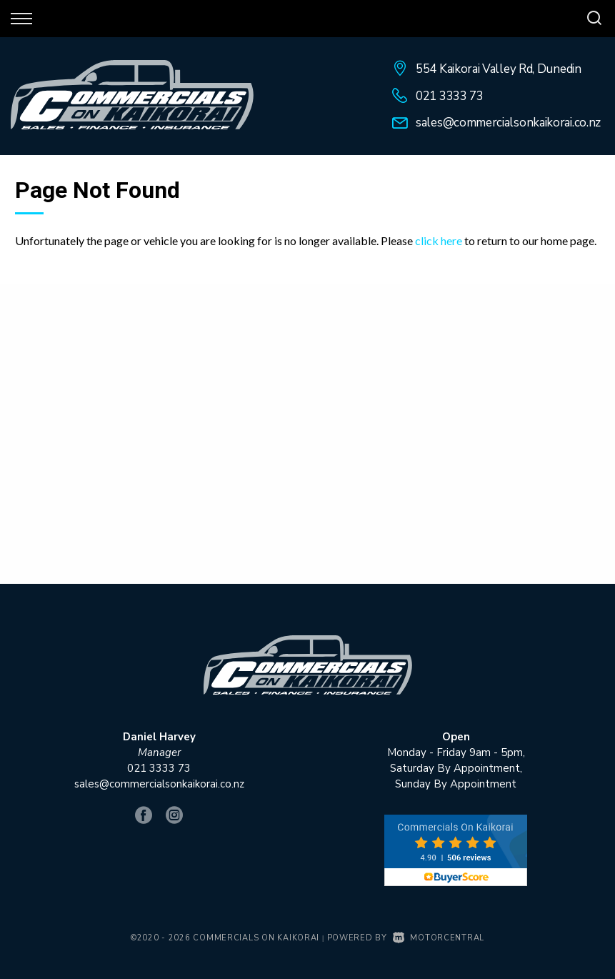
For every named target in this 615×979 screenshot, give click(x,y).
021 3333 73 (450, 96)
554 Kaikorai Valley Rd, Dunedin (498, 69)
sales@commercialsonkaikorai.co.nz (508, 122)
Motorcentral (439, 938)
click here (438, 240)
